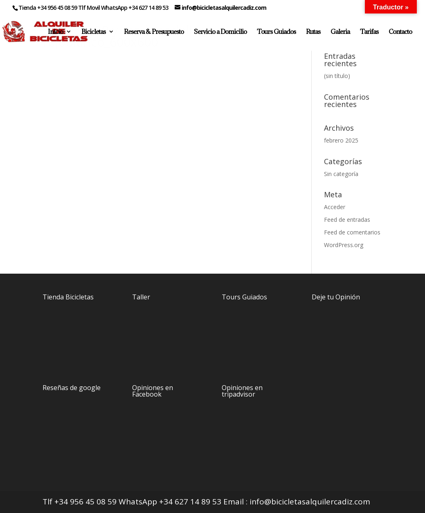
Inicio (55, 32)
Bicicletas (93, 32)
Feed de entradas (347, 219)
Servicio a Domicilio (220, 32)
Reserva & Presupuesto (154, 32)
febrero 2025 (341, 140)
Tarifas (369, 32)
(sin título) (337, 76)
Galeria (340, 32)
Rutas (313, 32)
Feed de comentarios (352, 232)
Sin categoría (341, 174)
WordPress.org (343, 245)
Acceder (334, 207)
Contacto (400, 32)
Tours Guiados (276, 32)
